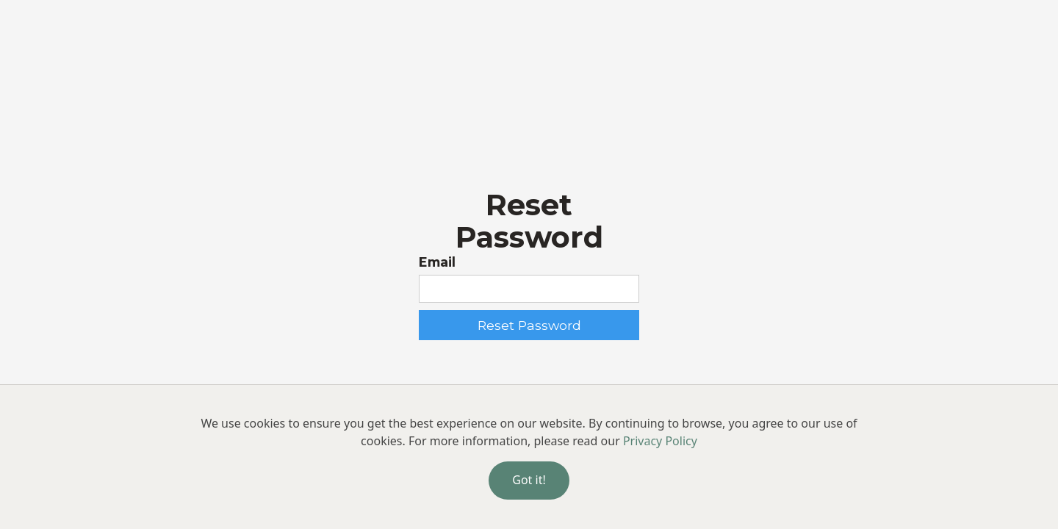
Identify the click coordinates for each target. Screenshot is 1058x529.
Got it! (528, 480)
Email (437, 262)
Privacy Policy (660, 441)
